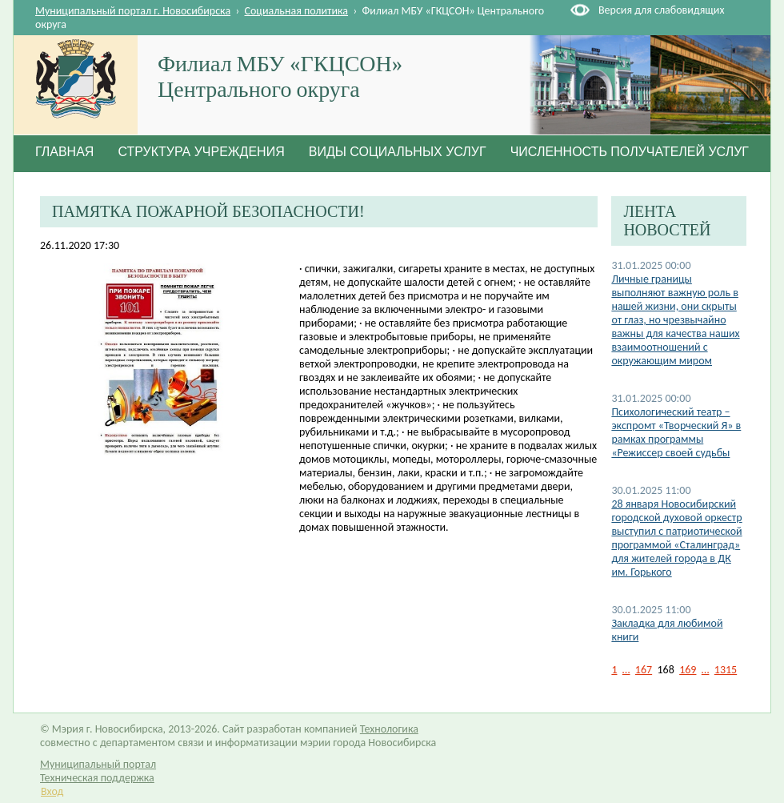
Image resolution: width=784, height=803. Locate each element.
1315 (725, 670)
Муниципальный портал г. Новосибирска (132, 11)
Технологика (389, 729)
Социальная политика (297, 11)
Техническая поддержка (97, 778)
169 (687, 670)
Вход (52, 791)
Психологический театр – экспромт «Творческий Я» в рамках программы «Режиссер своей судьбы (676, 432)
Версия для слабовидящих (661, 10)
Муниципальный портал (98, 764)
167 (643, 670)
